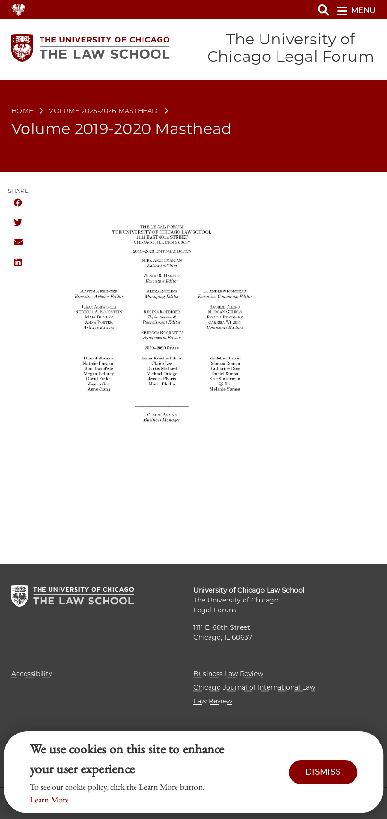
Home (22, 112)
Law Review (213, 701)
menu (356, 11)
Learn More (49, 799)
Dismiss (323, 772)
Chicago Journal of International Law (254, 687)
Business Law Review (228, 673)
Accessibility (31, 673)
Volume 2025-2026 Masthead (103, 112)
